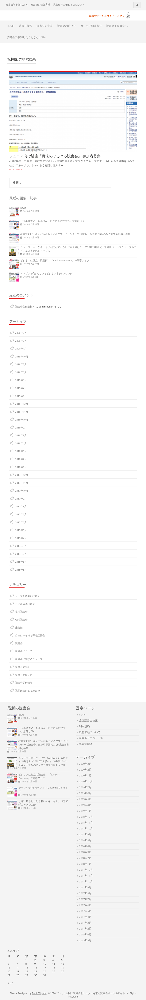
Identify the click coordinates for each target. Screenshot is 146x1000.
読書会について (24, 652)
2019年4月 (21, 389)
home (82, 715)
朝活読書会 (21, 620)
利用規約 (84, 727)
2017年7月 (21, 515)
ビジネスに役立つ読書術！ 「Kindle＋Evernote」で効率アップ (54, 261)
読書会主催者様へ (117, 26)
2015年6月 (21, 562)
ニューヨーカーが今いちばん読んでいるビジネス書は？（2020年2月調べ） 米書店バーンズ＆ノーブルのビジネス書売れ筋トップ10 (78, 249)
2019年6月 (21, 373)
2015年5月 (21, 570)
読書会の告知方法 (40, 5)
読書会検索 (25, 26)
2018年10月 (21, 420)
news (23, 208)
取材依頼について (89, 732)
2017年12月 (21, 475)
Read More (15, 170)
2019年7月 (21, 365)
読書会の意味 (45, 26)
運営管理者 (85, 744)
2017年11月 (21, 483)
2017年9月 (21, 499)
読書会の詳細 (22, 667)
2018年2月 (21, 460)
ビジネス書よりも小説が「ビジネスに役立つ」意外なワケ (52, 221)
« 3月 (10, 983)
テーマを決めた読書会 (27, 596)
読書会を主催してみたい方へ (69, 5)
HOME (10, 26)
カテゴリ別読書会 (91, 26)
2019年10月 (21, 357)
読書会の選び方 (66, 26)
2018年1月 (21, 468)
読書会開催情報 (24, 683)
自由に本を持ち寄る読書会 (30, 636)
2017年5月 (21, 531)
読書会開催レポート (26, 675)
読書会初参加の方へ (17, 5)
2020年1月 (21, 349)
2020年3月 (21, 333)
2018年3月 (21, 452)
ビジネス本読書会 (25, 604)
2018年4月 (21, 444)
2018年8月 (21, 436)
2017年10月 (21, 491)
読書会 (19, 644)
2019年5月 (21, 381)
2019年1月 (21, 396)
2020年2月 (21, 341)
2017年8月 (21, 507)
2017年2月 (21, 554)
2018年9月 (21, 428)
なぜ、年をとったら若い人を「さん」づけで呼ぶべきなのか (43, 803)
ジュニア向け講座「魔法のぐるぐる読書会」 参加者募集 (55, 156)
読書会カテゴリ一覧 (91, 738)
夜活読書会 (21, 612)
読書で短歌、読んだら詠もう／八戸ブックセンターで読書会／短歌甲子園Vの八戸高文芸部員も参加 (75, 234)
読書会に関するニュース (28, 660)
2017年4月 (21, 539)
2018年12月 (21, 404)
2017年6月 (21, 523)
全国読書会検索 (88, 721)
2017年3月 (21, 546)
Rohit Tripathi (39, 994)
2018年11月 (21, 412)
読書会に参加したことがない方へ (27, 38)
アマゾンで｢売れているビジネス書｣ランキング (46, 274)
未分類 (19, 628)
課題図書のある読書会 (27, 691)
